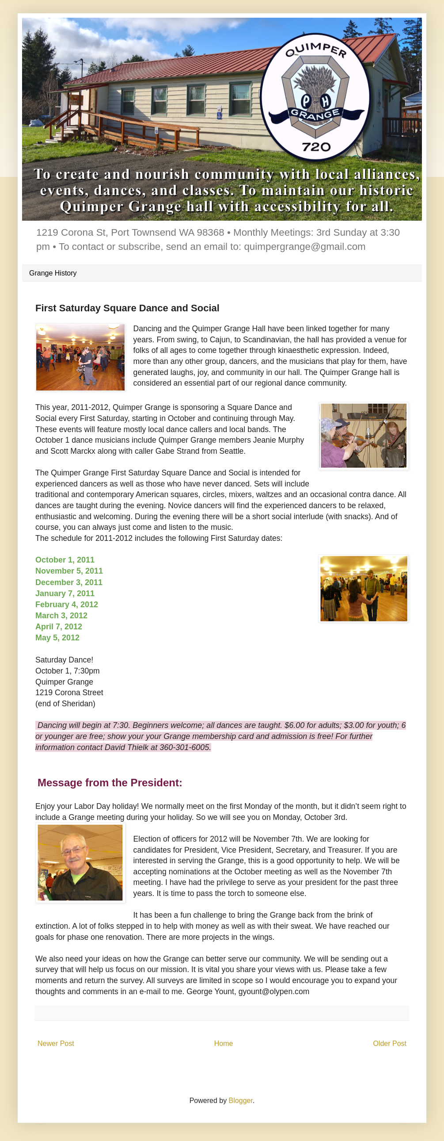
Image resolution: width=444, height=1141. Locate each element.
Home (223, 1043)
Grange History (53, 273)
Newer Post (56, 1043)
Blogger (241, 1100)
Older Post (389, 1043)
